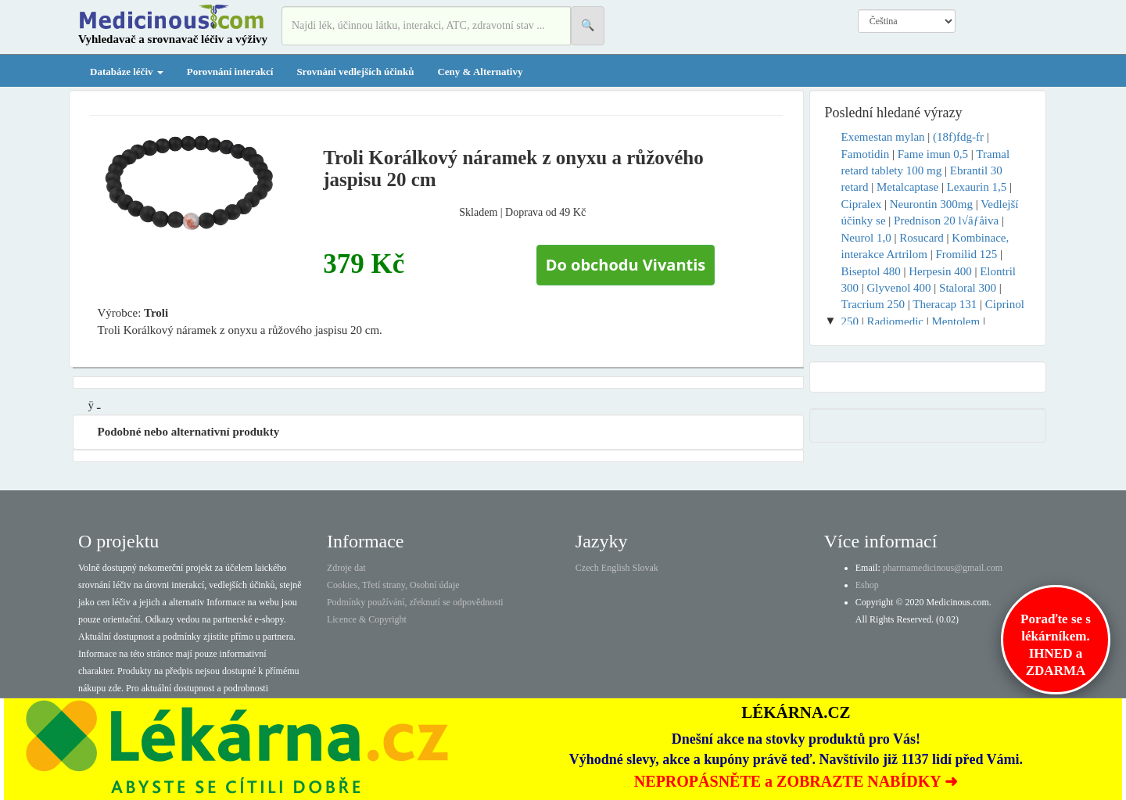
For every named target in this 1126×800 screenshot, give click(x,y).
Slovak (645, 567)
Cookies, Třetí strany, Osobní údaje (393, 584)
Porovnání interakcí (230, 71)
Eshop (867, 584)
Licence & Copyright (367, 619)
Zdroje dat (346, 567)
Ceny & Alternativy (479, 71)
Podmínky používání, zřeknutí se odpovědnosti (415, 602)
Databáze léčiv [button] (126, 71)
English (615, 567)
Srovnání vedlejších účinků (355, 71)
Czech (587, 567)
